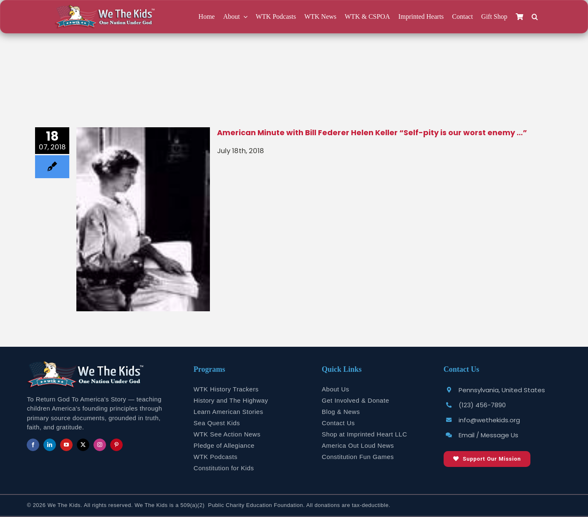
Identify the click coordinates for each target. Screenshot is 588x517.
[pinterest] (116, 445)
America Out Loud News (358, 445)
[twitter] (83, 445)
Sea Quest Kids (217, 422)
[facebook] (33, 445)
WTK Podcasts (215, 456)
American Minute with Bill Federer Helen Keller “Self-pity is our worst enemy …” (372, 132)
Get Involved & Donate (355, 400)
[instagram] (99, 445)
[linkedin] (49, 445)
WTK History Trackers (226, 389)
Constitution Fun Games (358, 456)
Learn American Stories (228, 411)
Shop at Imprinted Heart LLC (364, 434)
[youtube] (66, 445)
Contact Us (338, 422)
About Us (335, 389)
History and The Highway (231, 400)
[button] (535, 17)
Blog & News (341, 411)
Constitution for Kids (224, 468)
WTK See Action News (227, 434)
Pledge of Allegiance (224, 445)
